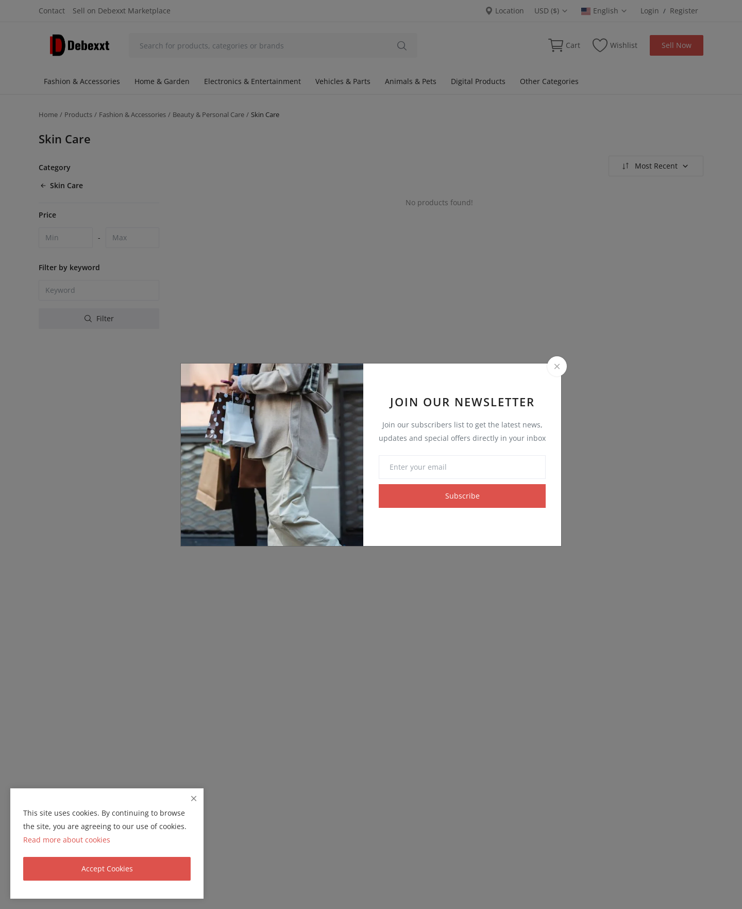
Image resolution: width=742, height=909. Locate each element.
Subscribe (462, 496)
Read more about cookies (66, 840)
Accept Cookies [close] (107, 868)
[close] (193, 798)
